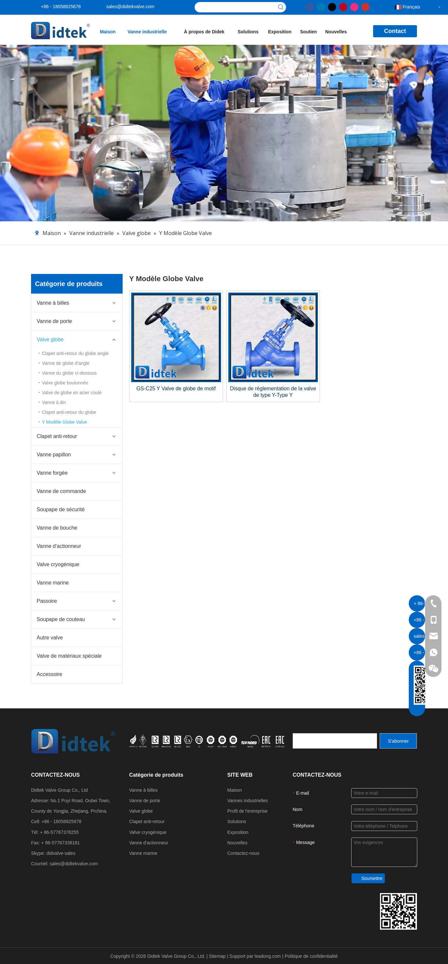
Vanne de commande (61, 491)
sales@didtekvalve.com (130, 6)
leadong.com (268, 956)
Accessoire (49, 674)
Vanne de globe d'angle (66, 363)
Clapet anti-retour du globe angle (75, 353)
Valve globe (50, 339)
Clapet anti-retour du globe (69, 412)
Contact (395, 31)
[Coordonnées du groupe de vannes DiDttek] (398, 911)
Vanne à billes (53, 303)
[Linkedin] (321, 6)
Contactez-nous (243, 853)
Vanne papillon (54, 454)
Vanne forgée (52, 473)
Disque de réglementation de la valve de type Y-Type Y (273, 392)
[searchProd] (235, 7)
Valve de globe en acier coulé (72, 392)
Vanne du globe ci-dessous (69, 373)
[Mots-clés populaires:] (281, 7)
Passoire (47, 601)
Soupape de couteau (61, 619)
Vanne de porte (54, 321)
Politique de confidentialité (311, 956)
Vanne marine (53, 582)
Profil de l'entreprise (247, 811)
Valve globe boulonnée (65, 382)
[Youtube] (365, 6)
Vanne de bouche (57, 528)
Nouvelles (237, 842)
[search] (335, 741)
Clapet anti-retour (57, 436)
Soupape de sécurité (61, 509)
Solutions (236, 821)
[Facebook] (310, 6)
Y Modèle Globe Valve (64, 422)
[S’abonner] (398, 741)
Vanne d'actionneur (59, 546)
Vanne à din (54, 402)
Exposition (238, 832)
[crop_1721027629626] (207, 741)
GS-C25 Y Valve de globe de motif (176, 388)
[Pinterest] (343, 6)
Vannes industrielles (247, 800)
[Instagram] (354, 6)
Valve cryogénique (58, 564)
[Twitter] (332, 6)
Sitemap (218, 956)
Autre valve (50, 637)
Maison (234, 790)
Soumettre (372, 878)
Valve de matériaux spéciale (69, 656)
